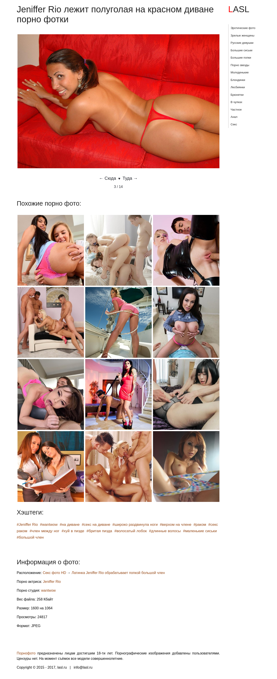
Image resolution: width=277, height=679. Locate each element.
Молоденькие (240, 72)
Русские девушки (242, 42)
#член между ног (44, 531)
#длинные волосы (165, 531)
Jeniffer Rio (52, 581)
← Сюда (107, 178)
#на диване (70, 524)
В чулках (236, 102)
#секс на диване (96, 524)
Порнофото (26, 653)
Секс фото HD (54, 573)
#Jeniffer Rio (27, 524)
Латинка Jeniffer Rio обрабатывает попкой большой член (118, 573)
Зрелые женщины (242, 35)
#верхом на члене (175, 524)
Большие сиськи (241, 50)
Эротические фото (243, 28)
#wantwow (49, 524)
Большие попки (241, 57)
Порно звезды (240, 65)
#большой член (30, 537)
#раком (200, 524)
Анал (234, 117)
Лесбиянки (238, 87)
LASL (238, 9)
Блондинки (238, 80)
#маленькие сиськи (200, 531)
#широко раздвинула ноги (135, 524)
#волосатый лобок (130, 531)
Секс (234, 124)
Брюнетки (237, 94)
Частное (236, 109)
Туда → (130, 178)
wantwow (48, 590)
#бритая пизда (99, 531)
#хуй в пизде (73, 531)
